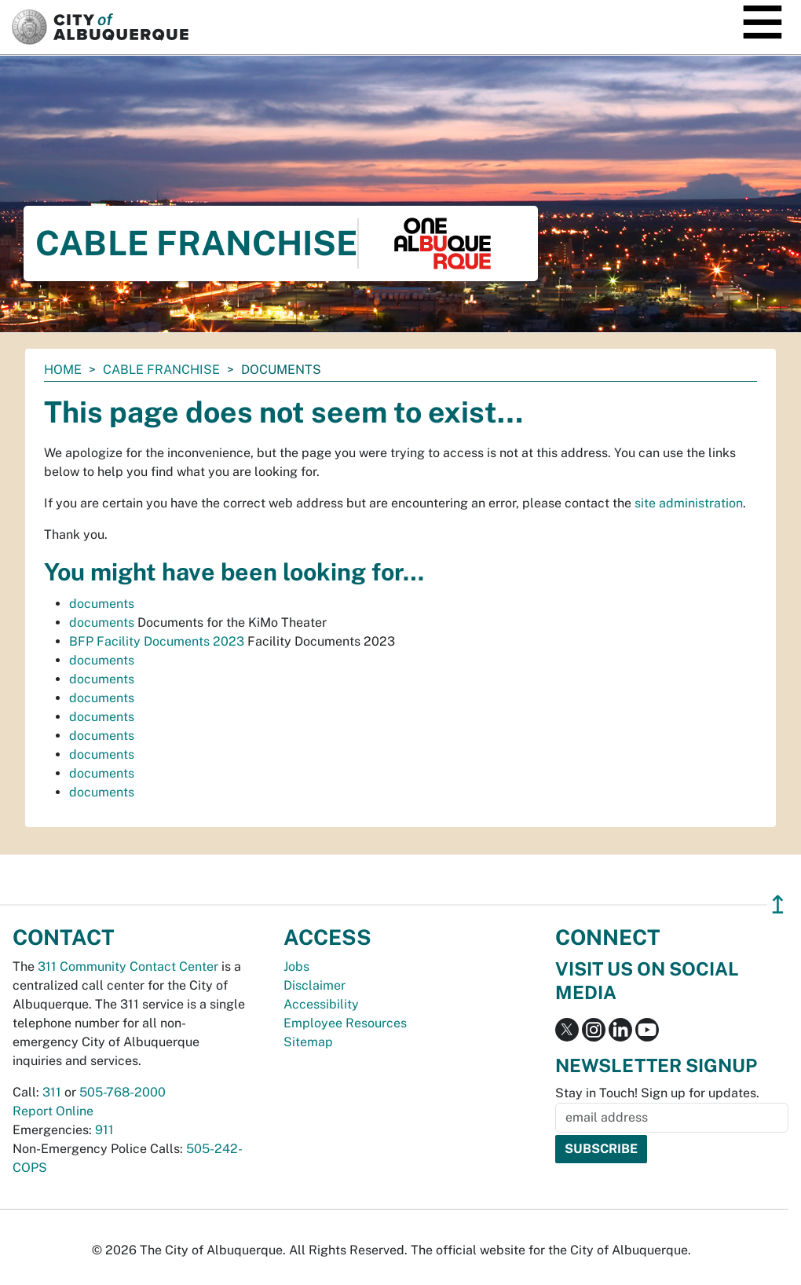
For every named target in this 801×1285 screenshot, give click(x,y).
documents (101, 603)
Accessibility (321, 1004)
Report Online (53, 1111)
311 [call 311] (51, 1092)
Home (63, 369)
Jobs (296, 966)
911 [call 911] (104, 1129)
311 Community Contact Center (128, 966)
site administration (689, 503)
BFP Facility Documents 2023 (156, 641)
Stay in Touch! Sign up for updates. (657, 1092)
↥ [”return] (777, 904)
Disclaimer (314, 985)
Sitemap (308, 1041)
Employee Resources (345, 1023)
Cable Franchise (161, 369)
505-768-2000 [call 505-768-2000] (122, 1092)
